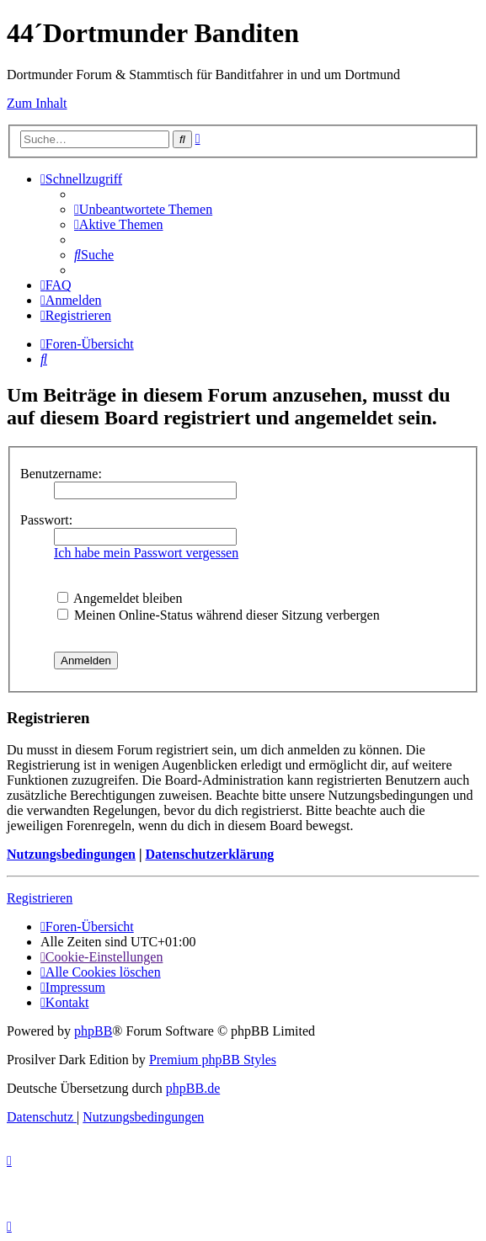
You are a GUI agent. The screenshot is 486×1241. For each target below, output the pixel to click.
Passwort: (46, 520)
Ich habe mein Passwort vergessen (146, 553)
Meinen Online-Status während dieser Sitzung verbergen (218, 615)
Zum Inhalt (37, 103)
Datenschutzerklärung (209, 854)
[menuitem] (143, 209)
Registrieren (39, 898)
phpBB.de (193, 1088)
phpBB (93, 1031)
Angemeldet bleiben (119, 598)
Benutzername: (61, 473)
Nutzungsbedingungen (71, 854)
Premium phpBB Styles (212, 1059)
